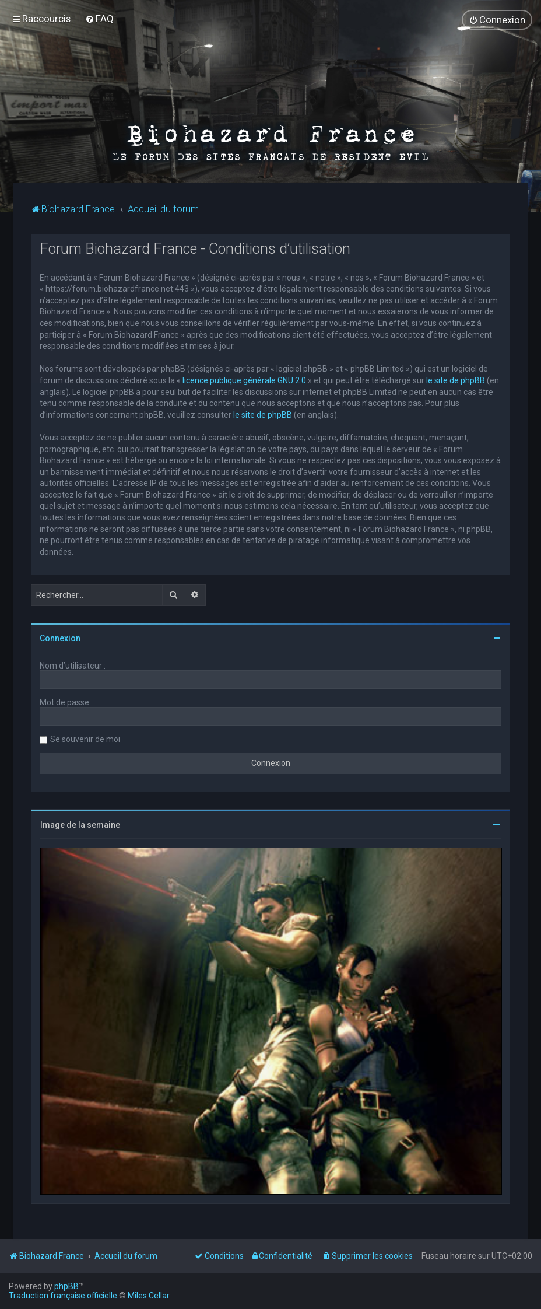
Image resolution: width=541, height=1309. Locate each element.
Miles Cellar (149, 1295)
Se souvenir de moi (85, 739)
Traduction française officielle (63, 1295)
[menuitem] (99, 18)
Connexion (60, 638)
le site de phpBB (455, 379)
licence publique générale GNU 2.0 (244, 379)
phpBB (66, 1286)
